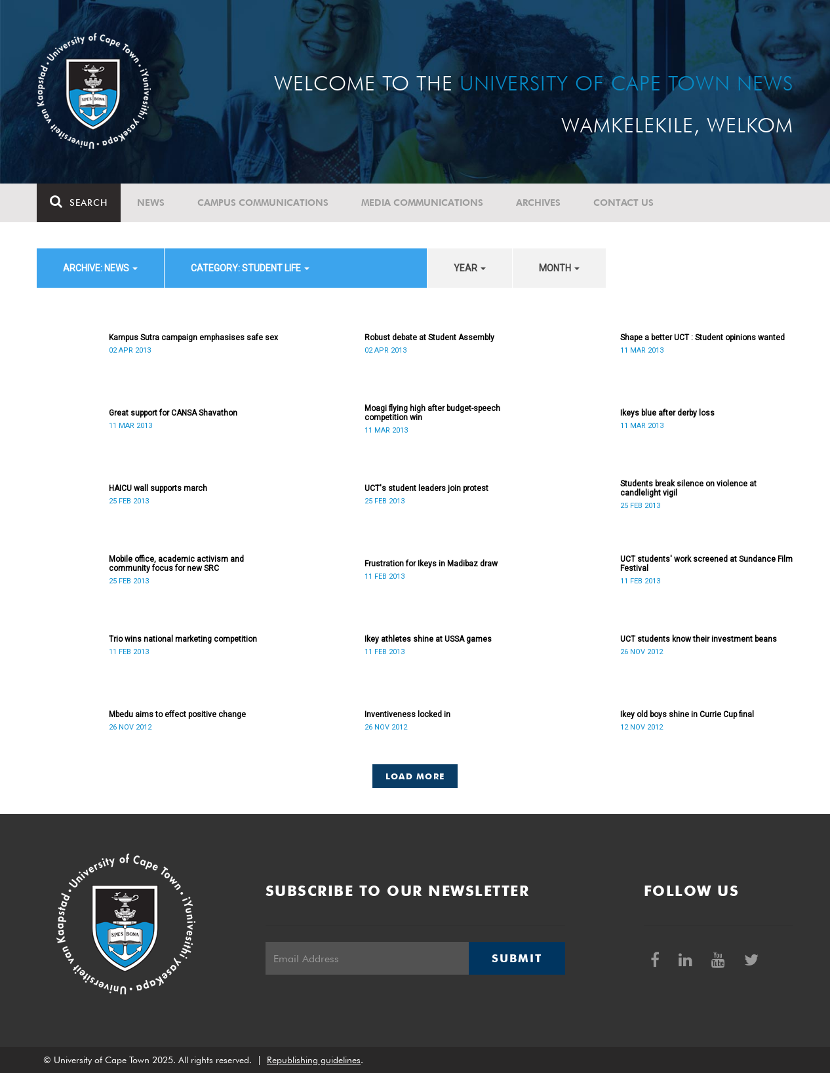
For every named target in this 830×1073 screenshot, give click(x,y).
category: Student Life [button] (250, 268)
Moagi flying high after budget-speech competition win (432, 413)
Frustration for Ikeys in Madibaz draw (431, 563)
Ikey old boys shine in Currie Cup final (687, 714)
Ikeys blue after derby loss (667, 413)
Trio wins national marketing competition (183, 639)
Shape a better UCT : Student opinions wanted (702, 337)
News (151, 202)
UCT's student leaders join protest (426, 488)
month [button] (559, 268)
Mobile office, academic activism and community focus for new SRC (176, 564)
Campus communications (262, 202)
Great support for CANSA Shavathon (173, 413)
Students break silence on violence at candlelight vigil (688, 488)
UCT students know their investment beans (698, 639)
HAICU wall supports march (158, 488)
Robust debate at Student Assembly (429, 337)
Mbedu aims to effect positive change (177, 714)
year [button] (470, 268)
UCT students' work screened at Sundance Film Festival (706, 564)
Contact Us (623, 202)
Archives (538, 202)
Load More (415, 776)
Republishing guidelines (314, 1060)
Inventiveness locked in (407, 714)
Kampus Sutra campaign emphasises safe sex (193, 337)
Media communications (422, 202)
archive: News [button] (100, 268)
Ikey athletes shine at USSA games (428, 639)
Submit (517, 958)
